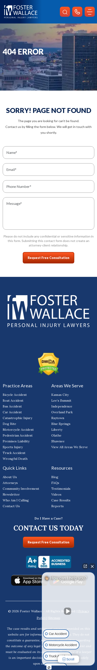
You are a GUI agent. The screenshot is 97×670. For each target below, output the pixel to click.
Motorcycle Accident (18, 430)
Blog (54, 477)
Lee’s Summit (61, 401)
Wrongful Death (15, 459)
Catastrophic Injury (17, 418)
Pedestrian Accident (18, 435)
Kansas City (60, 395)
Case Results (60, 500)
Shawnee (58, 441)
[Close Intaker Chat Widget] (92, 566)
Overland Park (62, 412)
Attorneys (10, 483)
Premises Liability (16, 441)
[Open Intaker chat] (49, 668)
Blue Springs (60, 424)
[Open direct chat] (85, 566)
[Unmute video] (68, 611)
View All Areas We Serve (69, 447)
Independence (61, 406)
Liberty (56, 430)
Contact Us (11, 506)
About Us (10, 477)
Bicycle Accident (15, 395)
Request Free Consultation (48, 542)
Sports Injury (13, 447)
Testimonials (60, 489)
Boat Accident (13, 401)
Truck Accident (14, 453)
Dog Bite (9, 424)
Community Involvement (21, 489)
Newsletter (11, 494)
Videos (56, 494)
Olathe (56, 435)
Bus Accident (12, 406)
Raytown (57, 418)
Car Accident (12, 412)
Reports (57, 506)
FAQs (55, 483)
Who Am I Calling (16, 500)
